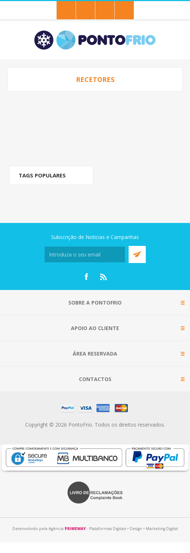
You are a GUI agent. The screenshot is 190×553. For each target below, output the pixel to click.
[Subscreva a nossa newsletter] (85, 254)
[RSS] (104, 277)
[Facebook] (86, 277)
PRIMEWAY (75, 528)
